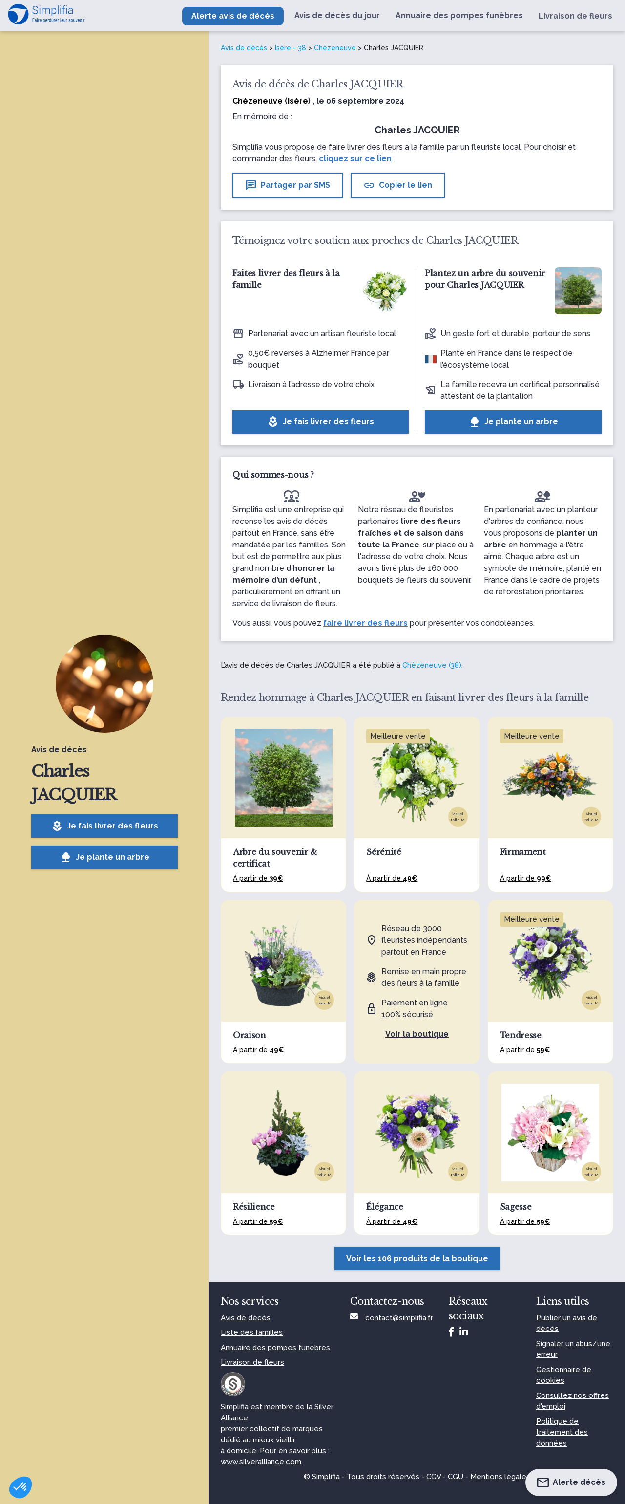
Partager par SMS (287, 185)
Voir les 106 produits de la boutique (417, 1258)
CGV (433, 1476)
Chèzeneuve (335, 48)
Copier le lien (397, 185)
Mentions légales (500, 1476)
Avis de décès (244, 48)
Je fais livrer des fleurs (104, 826)
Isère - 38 (290, 48)
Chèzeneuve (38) (431, 665)
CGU (455, 1476)
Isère (298, 101)
